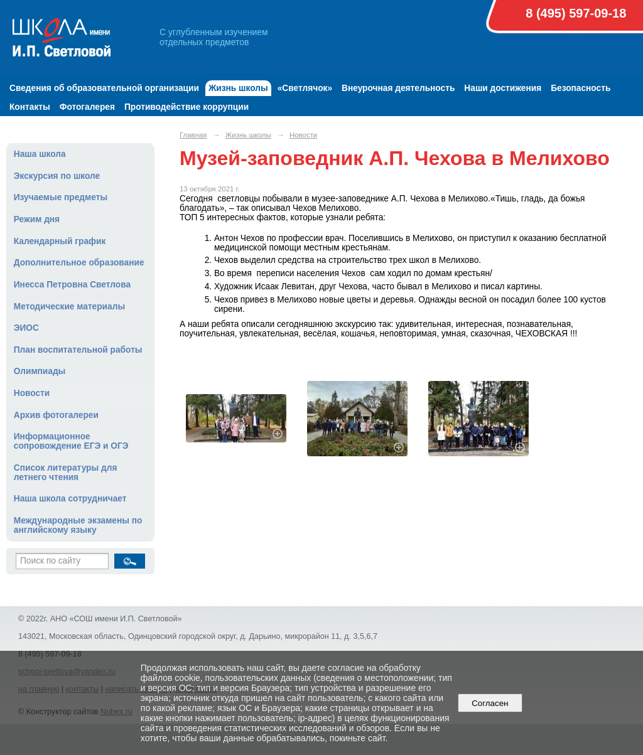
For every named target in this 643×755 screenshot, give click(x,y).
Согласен (490, 703)
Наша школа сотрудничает (70, 498)
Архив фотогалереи (56, 415)
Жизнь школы (238, 88)
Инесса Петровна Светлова (72, 284)
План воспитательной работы (78, 350)
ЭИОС (26, 328)
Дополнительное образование (79, 262)
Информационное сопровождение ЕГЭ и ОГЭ (71, 441)
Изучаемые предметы (60, 197)
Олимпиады (40, 371)
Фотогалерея (87, 107)
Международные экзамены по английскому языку (78, 525)
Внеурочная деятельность (398, 88)
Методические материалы (69, 306)
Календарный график (60, 241)
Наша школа (40, 154)
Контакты (29, 107)
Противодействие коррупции (186, 107)
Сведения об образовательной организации (104, 88)
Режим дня (37, 219)
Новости (32, 393)
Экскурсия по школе (57, 176)
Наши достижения (502, 88)
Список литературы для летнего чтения (65, 472)
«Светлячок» (305, 88)
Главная (193, 135)
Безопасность (580, 88)
